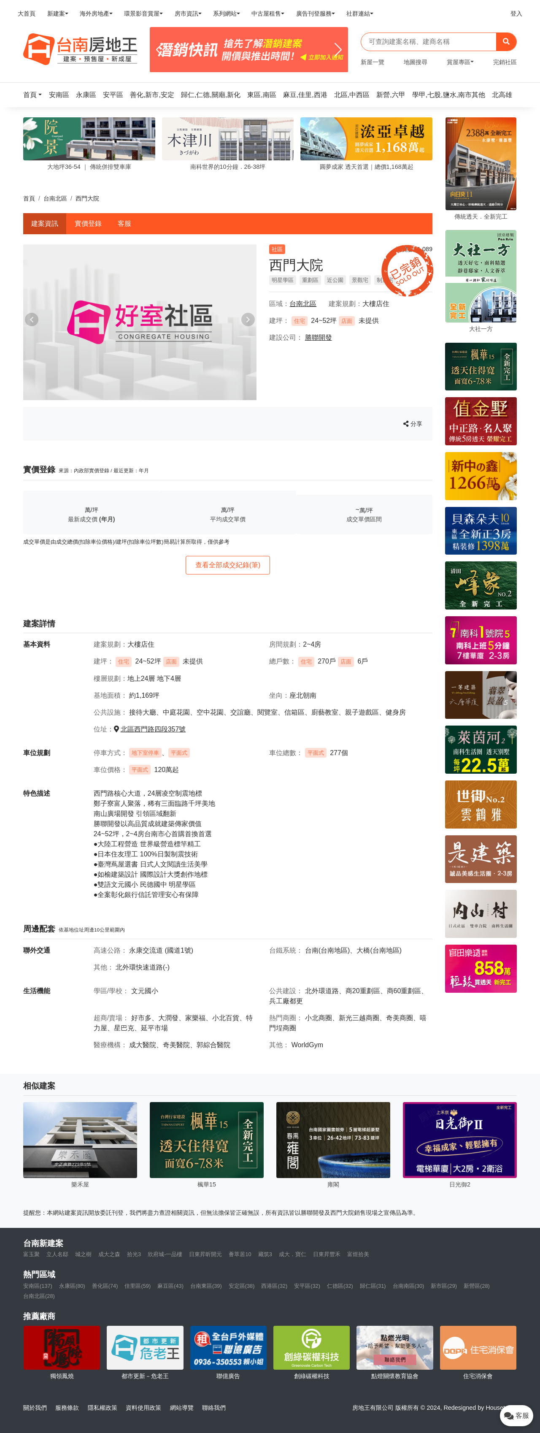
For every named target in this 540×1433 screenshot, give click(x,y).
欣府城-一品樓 (165, 1254)
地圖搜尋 (415, 62)
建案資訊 (44, 223)
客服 (124, 223)
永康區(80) (72, 1286)
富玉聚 (31, 1254)
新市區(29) (444, 1286)
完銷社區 (505, 62)
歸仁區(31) (373, 1286)
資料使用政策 (143, 1407)
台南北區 (55, 198)
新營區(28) (477, 1286)
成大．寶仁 (292, 1254)
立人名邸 (57, 1254)
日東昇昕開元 (205, 1254)
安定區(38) (242, 1286)
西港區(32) (274, 1286)
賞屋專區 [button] (458, 62)
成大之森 (109, 1254)
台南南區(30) (408, 1286)
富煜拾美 (358, 1254)
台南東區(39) (206, 1286)
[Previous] (159, 50)
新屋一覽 (372, 62)
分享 (412, 423)
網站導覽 (182, 1407)
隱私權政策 (102, 1407)
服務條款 (67, 1407)
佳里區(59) (137, 1286)
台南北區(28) (39, 1296)
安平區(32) (307, 1286)
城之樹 (83, 1254)
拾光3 (134, 1254)
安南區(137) (37, 1286)
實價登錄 (88, 223)
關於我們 (35, 1407)
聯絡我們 (214, 1407)
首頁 (29, 198)
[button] (35, 95)
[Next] (338, 50)
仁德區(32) (340, 1286)
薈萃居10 (240, 1254)
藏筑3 (265, 1254)
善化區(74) (105, 1286)
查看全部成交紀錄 (228, 565)
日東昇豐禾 (326, 1254)
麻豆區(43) (170, 1286)
